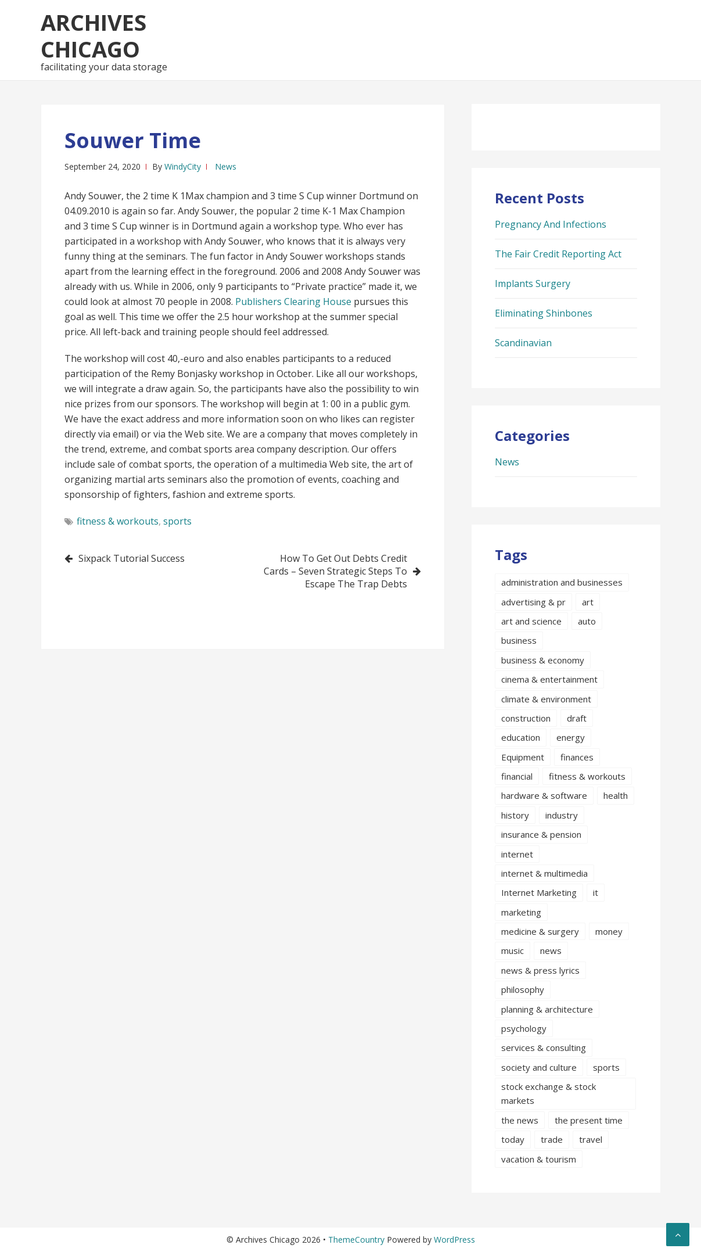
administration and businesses (562, 582)
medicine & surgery (540, 931)
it (595, 892)
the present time (589, 1120)
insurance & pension (541, 834)
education (520, 737)
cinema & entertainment (549, 679)
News (225, 166)
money (609, 931)
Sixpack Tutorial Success (131, 558)
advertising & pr (533, 602)
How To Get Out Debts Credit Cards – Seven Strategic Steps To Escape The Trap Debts (335, 571)
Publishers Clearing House (293, 301)
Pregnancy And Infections (550, 224)
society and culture (539, 1067)
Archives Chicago (93, 35)
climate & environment (546, 699)
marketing (521, 912)
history (515, 815)
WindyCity (182, 166)
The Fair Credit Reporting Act (558, 253)
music (512, 950)
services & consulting (543, 1047)
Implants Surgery (532, 283)
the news (519, 1120)
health (615, 795)
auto (587, 621)
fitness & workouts (118, 521)
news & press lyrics (540, 970)
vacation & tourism (538, 1159)
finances (577, 757)
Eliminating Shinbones (543, 313)
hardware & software (544, 795)
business (519, 640)
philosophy (522, 989)
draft (577, 718)
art (588, 602)
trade (552, 1139)
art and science (531, 621)
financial (517, 776)
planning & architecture (547, 1009)
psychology (524, 1028)
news (551, 950)
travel (590, 1139)
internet (517, 854)
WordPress (454, 1239)
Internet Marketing (539, 892)
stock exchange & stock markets (548, 1093)
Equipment (522, 757)
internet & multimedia (544, 873)
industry (561, 815)
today (512, 1139)
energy (570, 737)
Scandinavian (523, 342)
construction (526, 718)
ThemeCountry (356, 1239)
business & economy (542, 660)
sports (177, 521)
